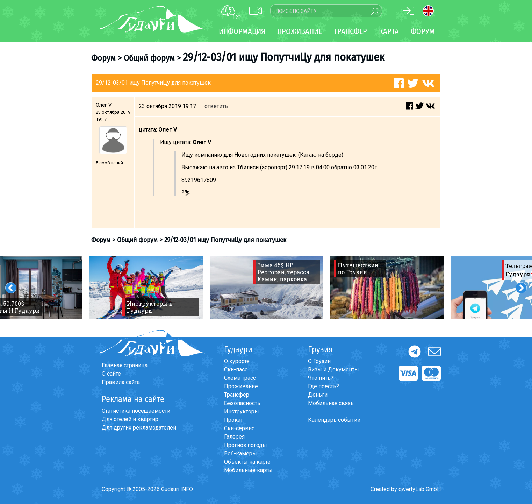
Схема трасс (240, 378)
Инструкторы (241, 411)
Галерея (234, 436)
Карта (389, 31)
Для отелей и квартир (130, 419)
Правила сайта (121, 382)
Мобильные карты (248, 470)
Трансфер (236, 394)
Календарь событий (334, 420)
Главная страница (125, 365)
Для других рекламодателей (139, 427)
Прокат (233, 420)
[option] (146, 287)
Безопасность (242, 403)
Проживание (241, 386)
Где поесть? (323, 386)
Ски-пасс (235, 369)
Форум (423, 31)
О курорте (237, 361)
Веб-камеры (240, 453)
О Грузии (319, 361)
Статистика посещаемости (136, 410)
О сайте (111, 373)
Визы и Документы (333, 369)
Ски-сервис (239, 428)
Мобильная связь (331, 403)
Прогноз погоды (245, 445)
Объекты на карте (247, 462)
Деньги (318, 394)
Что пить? (320, 378)
